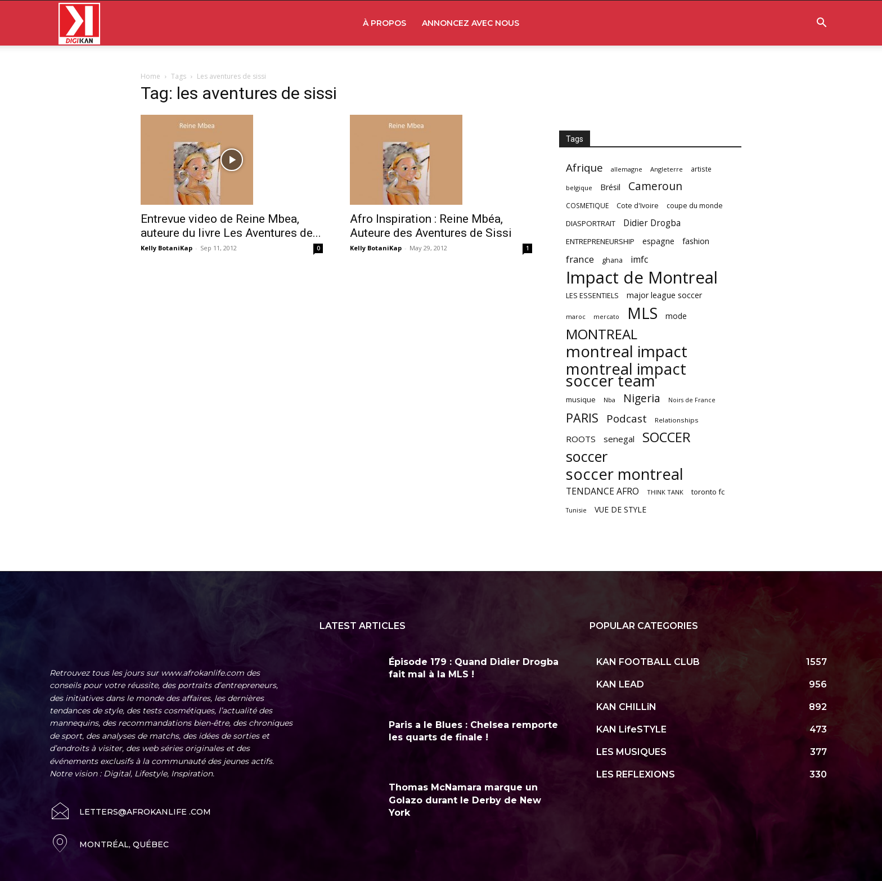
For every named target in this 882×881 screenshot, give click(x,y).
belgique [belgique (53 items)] (579, 187)
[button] (821, 24)
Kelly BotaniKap (166, 248)
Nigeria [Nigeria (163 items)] (641, 398)
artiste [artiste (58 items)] (701, 168)
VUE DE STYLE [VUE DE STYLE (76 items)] (620, 509)
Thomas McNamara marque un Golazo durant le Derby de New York (465, 800)
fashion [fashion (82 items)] (695, 241)
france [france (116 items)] (580, 259)
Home (150, 76)
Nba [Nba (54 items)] (609, 399)
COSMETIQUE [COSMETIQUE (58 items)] (587, 205)
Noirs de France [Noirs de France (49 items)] (692, 400)
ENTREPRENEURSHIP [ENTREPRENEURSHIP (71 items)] (600, 241)
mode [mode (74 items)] (676, 316)
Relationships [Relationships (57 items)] (677, 420)
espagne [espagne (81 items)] (658, 241)
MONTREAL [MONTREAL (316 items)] (601, 334)
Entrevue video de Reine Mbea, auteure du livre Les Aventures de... (231, 226)
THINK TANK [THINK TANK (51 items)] (665, 492)
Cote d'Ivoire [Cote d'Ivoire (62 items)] (637, 205)
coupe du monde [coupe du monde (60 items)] (695, 205)
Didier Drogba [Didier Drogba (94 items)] (652, 223)
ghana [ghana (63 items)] (612, 260)
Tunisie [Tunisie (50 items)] (576, 510)
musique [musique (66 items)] (581, 399)
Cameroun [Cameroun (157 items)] (655, 186)
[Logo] (79, 23)
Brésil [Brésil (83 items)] (610, 187)
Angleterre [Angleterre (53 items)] (666, 169)
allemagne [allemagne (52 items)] (626, 169)
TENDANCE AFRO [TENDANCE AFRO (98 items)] (602, 491)
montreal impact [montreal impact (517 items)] (626, 351)
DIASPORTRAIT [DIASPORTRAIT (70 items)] (590, 223)
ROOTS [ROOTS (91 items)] (581, 438)
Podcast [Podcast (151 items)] (626, 419)
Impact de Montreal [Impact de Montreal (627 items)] (642, 278)
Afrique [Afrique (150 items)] (584, 168)
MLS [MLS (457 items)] (642, 313)
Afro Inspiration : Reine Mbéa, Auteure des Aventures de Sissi (431, 226)
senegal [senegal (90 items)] (619, 438)
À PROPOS (384, 23)
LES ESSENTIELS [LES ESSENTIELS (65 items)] (592, 295)
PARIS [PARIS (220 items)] (582, 418)
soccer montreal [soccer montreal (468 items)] (624, 474)
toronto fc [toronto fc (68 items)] (707, 492)
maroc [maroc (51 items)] (576, 316)
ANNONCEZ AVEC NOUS (470, 23)
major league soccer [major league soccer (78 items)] (664, 295)
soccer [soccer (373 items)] (587, 456)
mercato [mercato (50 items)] (606, 316)
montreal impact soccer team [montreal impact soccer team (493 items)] (626, 374)
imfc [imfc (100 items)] (639, 260)
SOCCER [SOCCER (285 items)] (666, 437)
